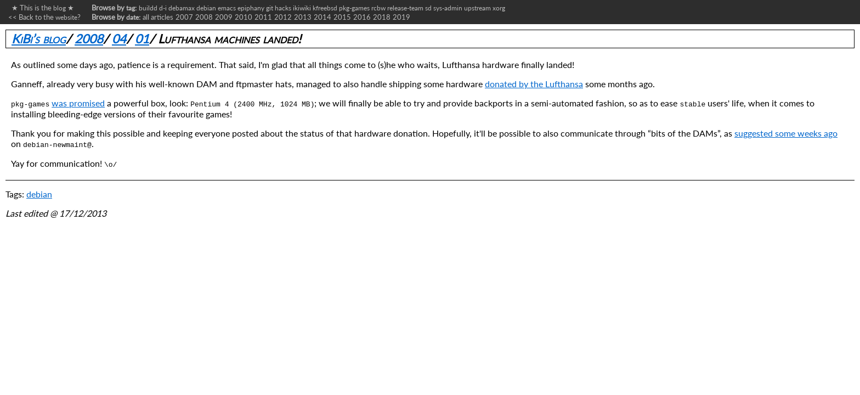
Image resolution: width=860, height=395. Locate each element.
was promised (78, 103)
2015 (342, 17)
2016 (362, 17)
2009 (224, 17)
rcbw (378, 8)
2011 (263, 17)
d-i (163, 8)
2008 (204, 17)
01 (142, 38)
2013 (303, 17)
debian (206, 8)
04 (119, 38)
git (269, 8)
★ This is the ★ (41, 7)
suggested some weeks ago (786, 133)
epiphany (250, 8)
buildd (148, 8)
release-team (405, 8)
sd (428, 8)
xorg (499, 8)
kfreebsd (325, 8)
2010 (243, 17)
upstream (477, 8)
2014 (322, 17)
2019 (401, 17)
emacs (227, 8)
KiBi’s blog (39, 38)
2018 (382, 17)
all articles (158, 17)
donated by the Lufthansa (534, 83)
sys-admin (447, 8)
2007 (184, 17)
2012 (283, 17)
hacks (283, 8)
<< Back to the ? (44, 17)
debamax (181, 8)
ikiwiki (302, 8)
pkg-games (354, 8)
